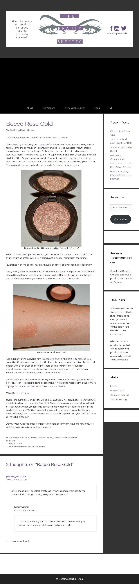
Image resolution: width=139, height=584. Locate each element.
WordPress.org (118, 399)
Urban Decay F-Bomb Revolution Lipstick (27, 447)
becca (12, 441)
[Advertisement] (69, 80)
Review (56, 438)
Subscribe (120, 219)
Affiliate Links (15, 438)
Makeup (25, 438)
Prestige (34, 438)
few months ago (48, 144)
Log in (113, 386)
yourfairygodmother (16, 476)
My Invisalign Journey (74, 108)
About (30, 108)
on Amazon (116, 282)
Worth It (73, 438)
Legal (97, 108)
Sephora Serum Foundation (24, 386)
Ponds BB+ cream (55, 386)
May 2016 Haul (15, 444)
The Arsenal (48, 108)
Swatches (65, 438)
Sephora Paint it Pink (53, 138)
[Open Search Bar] (111, 108)
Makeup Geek (85, 359)
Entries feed (117, 390)
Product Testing (45, 438)
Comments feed (119, 395)
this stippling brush (51, 359)
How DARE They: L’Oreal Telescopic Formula (120, 175)
